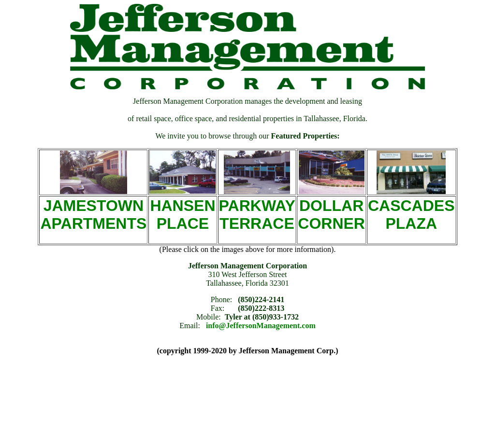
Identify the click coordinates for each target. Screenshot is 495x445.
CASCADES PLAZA (411, 214)
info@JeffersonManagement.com (261, 325)
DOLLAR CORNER (331, 214)
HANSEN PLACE (182, 214)
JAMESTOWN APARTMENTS (93, 214)
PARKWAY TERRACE (257, 214)
